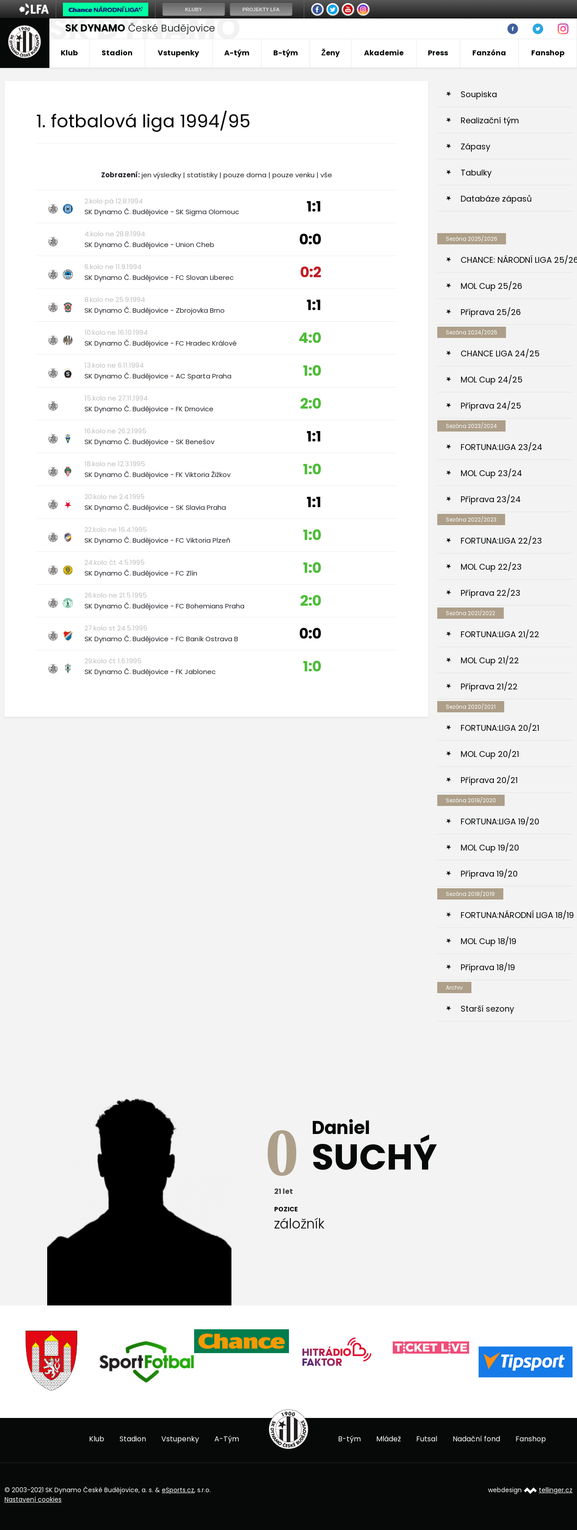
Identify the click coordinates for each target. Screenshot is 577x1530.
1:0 (312, 370)
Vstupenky (178, 53)
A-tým (236, 53)
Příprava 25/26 (491, 312)
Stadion (117, 53)
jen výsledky (161, 175)
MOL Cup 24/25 (492, 379)
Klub (69, 53)
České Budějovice (140, 28)
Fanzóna (489, 53)
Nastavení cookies (33, 1499)
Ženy (330, 53)
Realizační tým (490, 120)
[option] (51, 1361)
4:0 (309, 338)
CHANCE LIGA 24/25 (500, 353)
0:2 (310, 272)
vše (326, 175)
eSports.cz (178, 1489)
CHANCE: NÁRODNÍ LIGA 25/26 (517, 260)
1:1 (313, 206)
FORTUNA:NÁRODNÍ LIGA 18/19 (517, 915)
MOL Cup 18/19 (488, 941)
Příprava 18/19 (488, 967)
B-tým (285, 53)
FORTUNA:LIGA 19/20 (500, 821)
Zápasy (475, 146)
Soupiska (479, 94)
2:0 (310, 403)
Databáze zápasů (496, 198)
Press (438, 53)
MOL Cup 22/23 (491, 566)
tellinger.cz (556, 1489)
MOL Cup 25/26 (491, 286)
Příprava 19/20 (489, 873)
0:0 (310, 239)
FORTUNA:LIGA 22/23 (501, 540)
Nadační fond (476, 1439)
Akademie (384, 53)
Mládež (388, 1439)
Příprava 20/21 (489, 780)
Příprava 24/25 (491, 405)
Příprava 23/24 (491, 499)
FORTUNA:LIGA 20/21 (500, 728)
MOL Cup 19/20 (490, 847)
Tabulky (476, 172)
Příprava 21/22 (489, 686)
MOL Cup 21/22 (490, 660)
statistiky (202, 175)
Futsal (426, 1439)
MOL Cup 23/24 (491, 473)
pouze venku (293, 175)
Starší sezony (487, 1008)
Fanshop (547, 53)
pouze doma (244, 175)
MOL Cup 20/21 (490, 754)
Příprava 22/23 (490, 592)
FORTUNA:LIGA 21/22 (500, 634)
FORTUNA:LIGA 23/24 (501, 447)
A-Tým (226, 1439)
